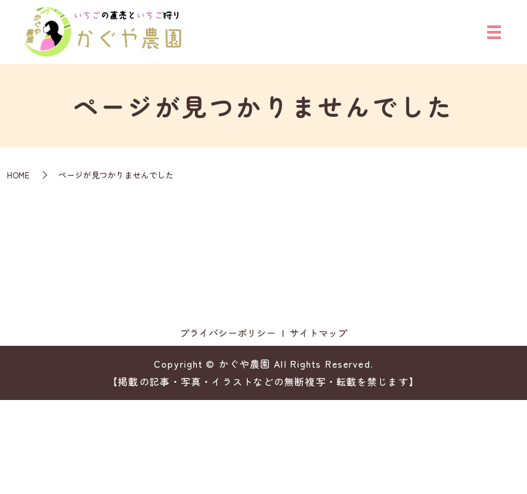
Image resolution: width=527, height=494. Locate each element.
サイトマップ (318, 333)
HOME (18, 174)
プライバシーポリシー (228, 333)
